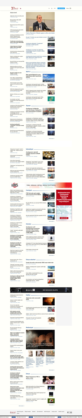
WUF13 (28, 71)
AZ (54, 8)
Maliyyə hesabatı (28, 411)
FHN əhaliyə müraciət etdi (29, 417)
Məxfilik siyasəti (61, 411)
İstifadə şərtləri (54, 411)
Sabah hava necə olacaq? (12, 417)
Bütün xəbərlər (51, 138)
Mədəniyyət (29, 327)
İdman (28, 374)
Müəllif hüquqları (47, 411)
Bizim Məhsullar (40, 411)
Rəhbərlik (33, 411)
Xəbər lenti (13, 12)
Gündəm (28, 224)
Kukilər (18, 413)
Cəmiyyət (29, 190)
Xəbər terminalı (61, 8)
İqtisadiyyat (29, 149)
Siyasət (28, 105)
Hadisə (28, 295)
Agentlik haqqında (20, 411)
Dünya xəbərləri (31, 259)
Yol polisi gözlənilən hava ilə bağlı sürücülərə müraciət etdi (52, 417)
